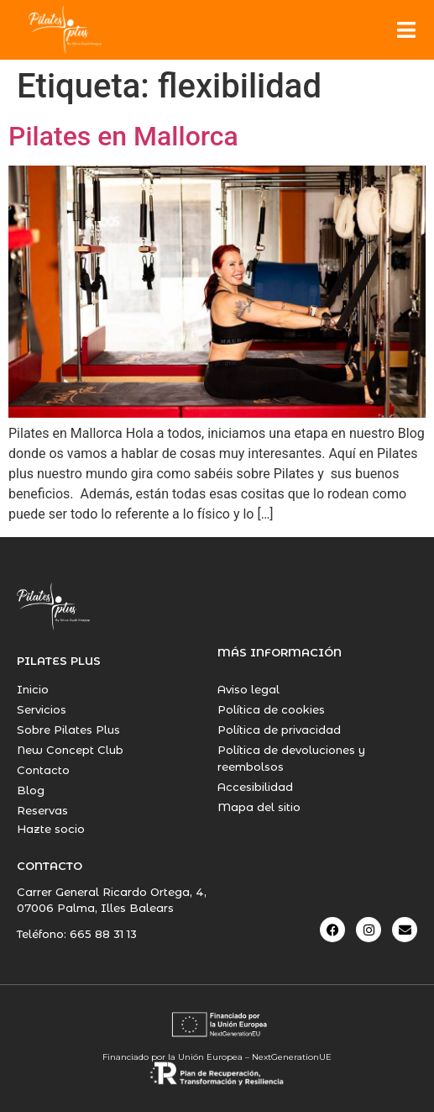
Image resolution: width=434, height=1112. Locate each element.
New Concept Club (70, 749)
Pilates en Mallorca (123, 136)
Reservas (42, 810)
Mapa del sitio (259, 807)
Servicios (41, 709)
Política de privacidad (279, 729)
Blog (30, 790)
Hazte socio (51, 828)
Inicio (33, 689)
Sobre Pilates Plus (68, 729)
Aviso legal (248, 689)
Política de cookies (271, 709)
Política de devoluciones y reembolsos (291, 758)
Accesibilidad (255, 786)
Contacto (43, 770)
